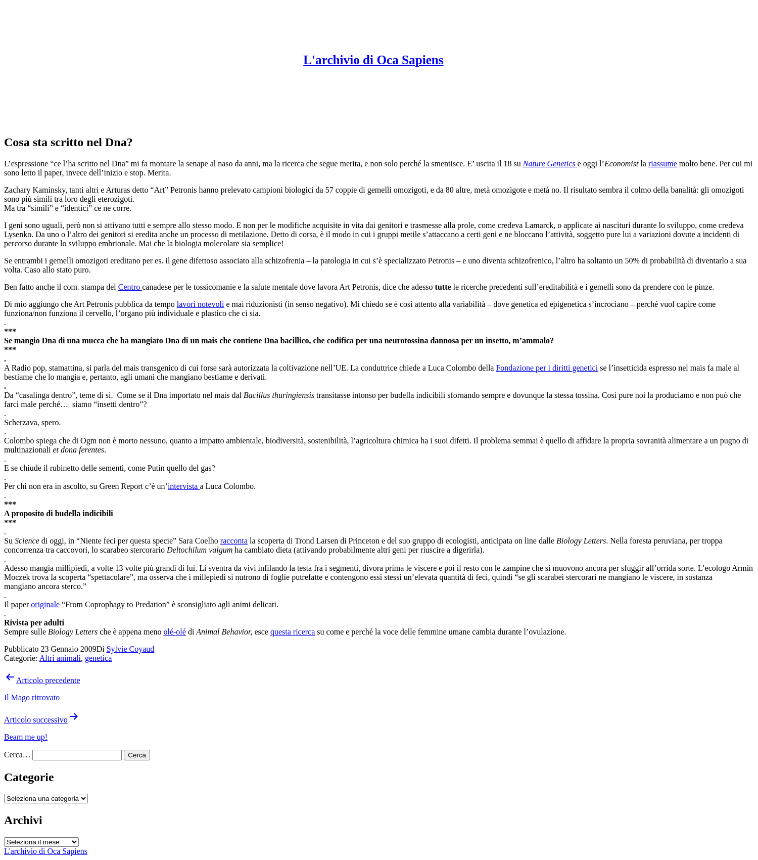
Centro (130, 287)
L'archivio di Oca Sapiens (373, 60)
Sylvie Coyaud (131, 649)
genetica (98, 658)
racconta (234, 540)
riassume (662, 163)
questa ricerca (292, 631)
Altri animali (60, 658)
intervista (184, 486)
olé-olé (174, 631)
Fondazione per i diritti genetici (547, 368)
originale (45, 604)
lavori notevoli (200, 304)
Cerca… (17, 754)
